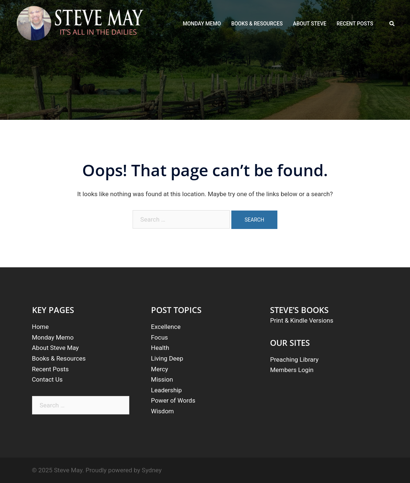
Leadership (166, 390)
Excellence (166, 326)
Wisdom (162, 411)
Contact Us (47, 379)
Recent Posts (50, 369)
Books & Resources (59, 358)
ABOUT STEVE (309, 24)
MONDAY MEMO (202, 24)
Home (40, 326)
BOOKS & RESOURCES (257, 24)
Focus (159, 337)
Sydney (152, 470)
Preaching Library (294, 359)
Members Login (291, 369)
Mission (162, 379)
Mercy (159, 369)
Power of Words (173, 400)
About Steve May (55, 347)
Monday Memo (53, 337)
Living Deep (167, 358)
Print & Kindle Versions (301, 320)
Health (160, 347)
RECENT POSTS (355, 24)
